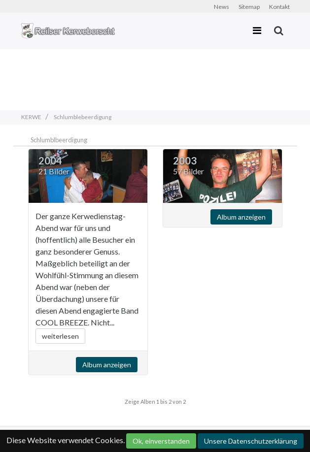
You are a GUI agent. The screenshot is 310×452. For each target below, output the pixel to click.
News (221, 6)
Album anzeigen (106, 364)
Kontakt (279, 6)
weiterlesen (60, 336)
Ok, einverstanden (161, 441)
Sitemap (249, 6)
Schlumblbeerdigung (59, 140)
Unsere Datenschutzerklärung (250, 441)
